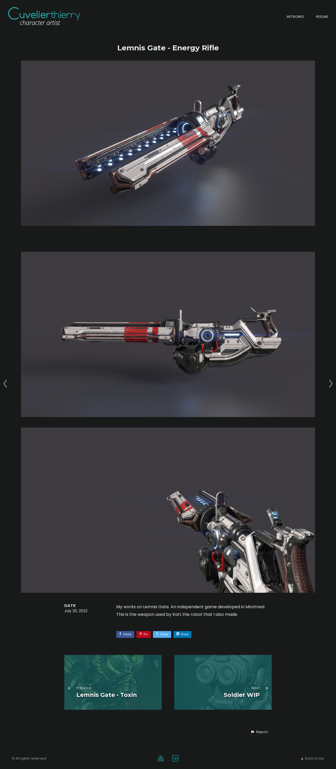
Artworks (295, 16)
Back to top (312, 758)
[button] (259, 732)
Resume (322, 16)
